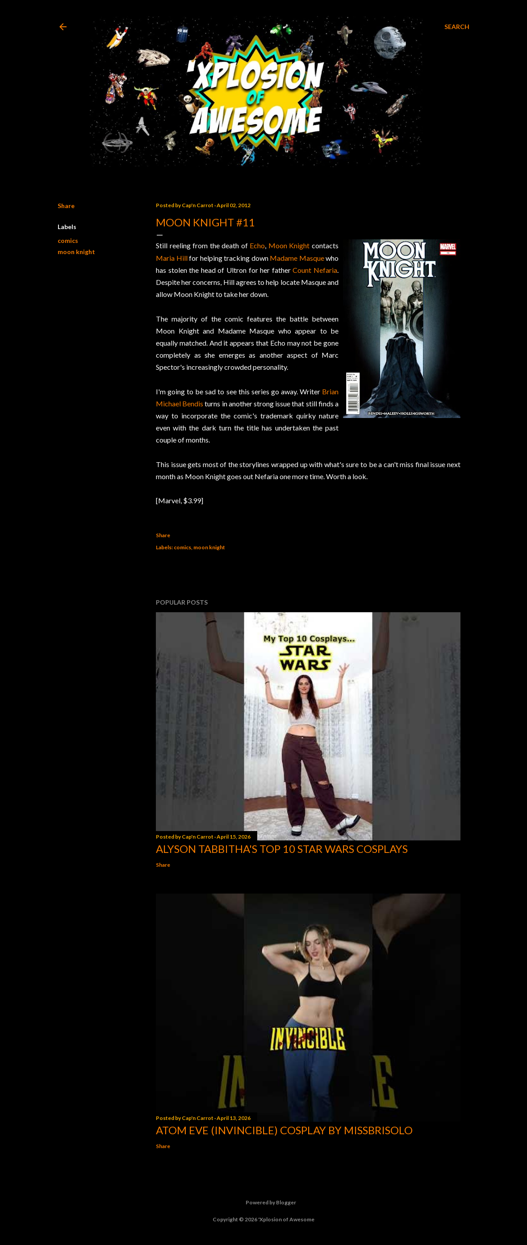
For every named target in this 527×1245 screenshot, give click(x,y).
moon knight (76, 251)
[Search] (456, 27)
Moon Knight (289, 245)
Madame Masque (297, 258)
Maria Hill (172, 258)
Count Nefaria (315, 270)
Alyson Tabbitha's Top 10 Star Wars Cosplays (282, 848)
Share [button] (66, 205)
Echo (257, 245)
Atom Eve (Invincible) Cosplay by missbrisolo (284, 1130)
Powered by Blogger (263, 1202)
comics (68, 240)
